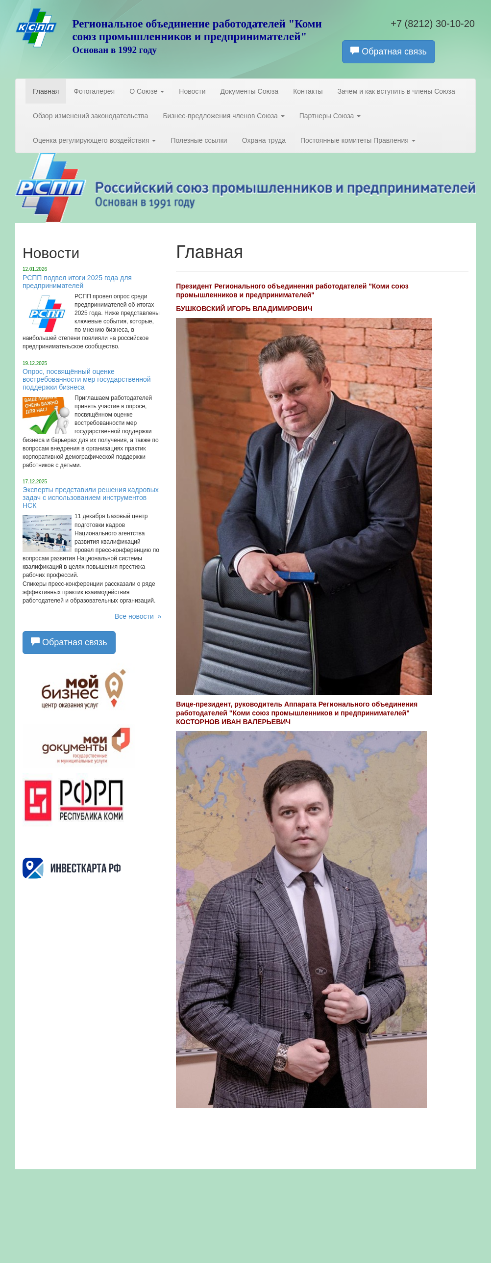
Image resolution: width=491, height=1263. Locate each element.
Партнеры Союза (330, 116)
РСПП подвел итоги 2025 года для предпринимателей (77, 281)
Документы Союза (249, 91)
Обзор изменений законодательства (90, 116)
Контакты (307, 91)
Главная (46, 91)
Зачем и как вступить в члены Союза (396, 91)
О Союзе (146, 91)
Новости (192, 91)
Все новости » (138, 616)
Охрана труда (264, 140)
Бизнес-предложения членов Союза (223, 116)
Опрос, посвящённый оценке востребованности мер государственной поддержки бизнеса (87, 379)
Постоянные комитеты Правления (358, 140)
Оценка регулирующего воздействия (94, 140)
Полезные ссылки (199, 140)
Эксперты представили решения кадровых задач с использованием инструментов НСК (91, 497)
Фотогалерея (94, 91)
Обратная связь (388, 51)
